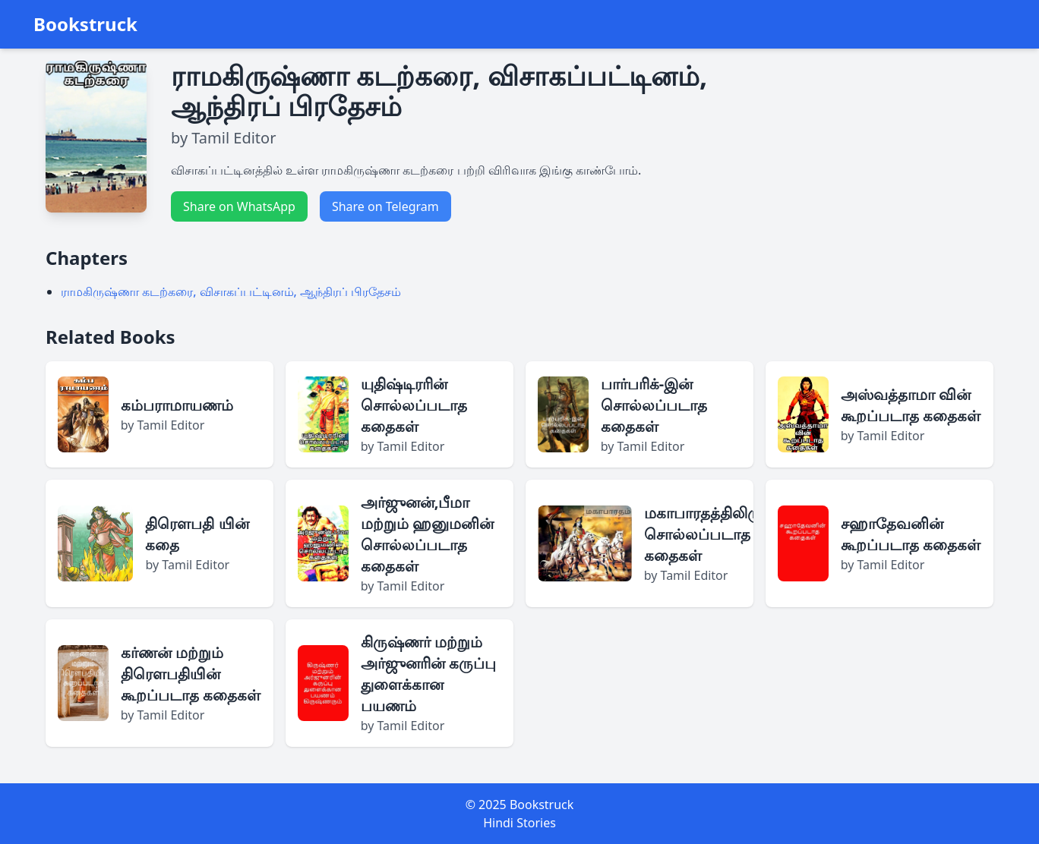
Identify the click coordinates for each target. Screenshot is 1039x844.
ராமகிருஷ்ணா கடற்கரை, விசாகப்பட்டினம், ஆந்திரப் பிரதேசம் (231, 291)
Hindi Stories (519, 822)
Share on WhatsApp (239, 206)
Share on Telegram (385, 206)
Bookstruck (85, 24)
